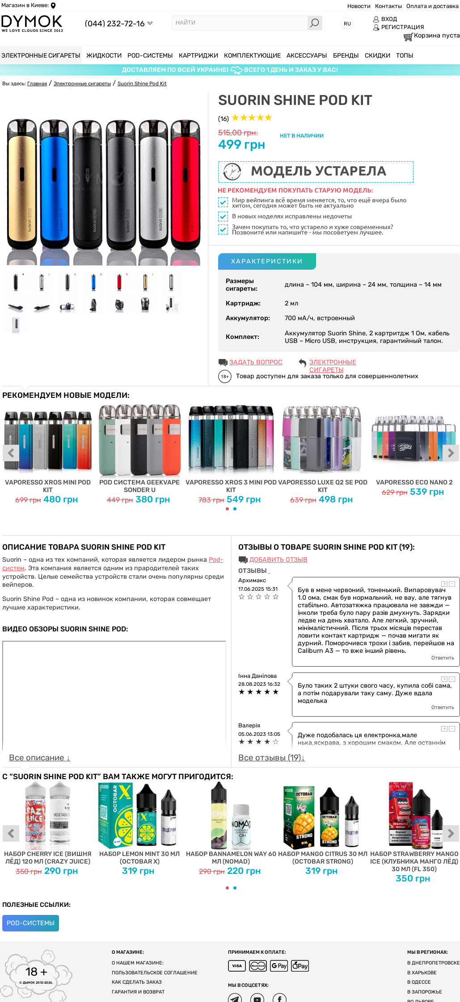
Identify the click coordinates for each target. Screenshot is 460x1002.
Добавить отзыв (278, 560)
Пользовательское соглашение (155, 973)
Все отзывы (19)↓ (271, 758)
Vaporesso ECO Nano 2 (414, 443)
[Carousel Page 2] (234, 508)
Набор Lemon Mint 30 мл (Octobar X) (140, 823)
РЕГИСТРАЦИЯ (398, 27)
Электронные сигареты (332, 363)
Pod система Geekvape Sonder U (140, 447)
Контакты (388, 6)
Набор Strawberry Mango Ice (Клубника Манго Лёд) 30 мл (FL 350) (414, 827)
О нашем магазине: (138, 963)
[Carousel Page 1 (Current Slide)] (227, 508)
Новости (359, 6)
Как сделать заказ (137, 982)
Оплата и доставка (432, 6)
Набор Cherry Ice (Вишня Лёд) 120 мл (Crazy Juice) (48, 823)
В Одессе (419, 982)
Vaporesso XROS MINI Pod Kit (48, 447)
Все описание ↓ (39, 758)
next (451, 454)
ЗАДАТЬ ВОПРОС (256, 362)
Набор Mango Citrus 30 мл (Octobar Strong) (322, 823)
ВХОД (385, 19)
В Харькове (422, 973)
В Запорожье (424, 992)
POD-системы (31, 923)
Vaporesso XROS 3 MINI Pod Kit (231, 447)
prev (11, 454)
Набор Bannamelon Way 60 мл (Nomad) (231, 823)
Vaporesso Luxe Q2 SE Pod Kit (322, 447)
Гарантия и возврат (138, 992)
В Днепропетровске (433, 963)
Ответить (442, 658)
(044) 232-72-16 (115, 23)
